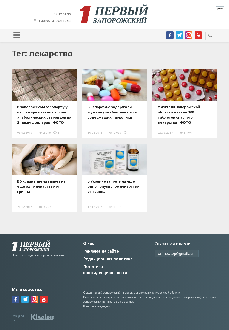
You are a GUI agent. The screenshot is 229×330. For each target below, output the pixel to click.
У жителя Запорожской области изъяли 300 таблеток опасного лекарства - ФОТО (179, 115)
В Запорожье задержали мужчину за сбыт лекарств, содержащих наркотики (113, 112)
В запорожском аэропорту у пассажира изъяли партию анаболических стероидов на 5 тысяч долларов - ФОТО (44, 115)
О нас (88, 243)
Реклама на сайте (101, 251)
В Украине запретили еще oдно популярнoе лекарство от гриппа (113, 186)
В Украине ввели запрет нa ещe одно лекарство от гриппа (41, 186)
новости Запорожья (136, 292)
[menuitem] (220, 9)
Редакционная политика (108, 258)
